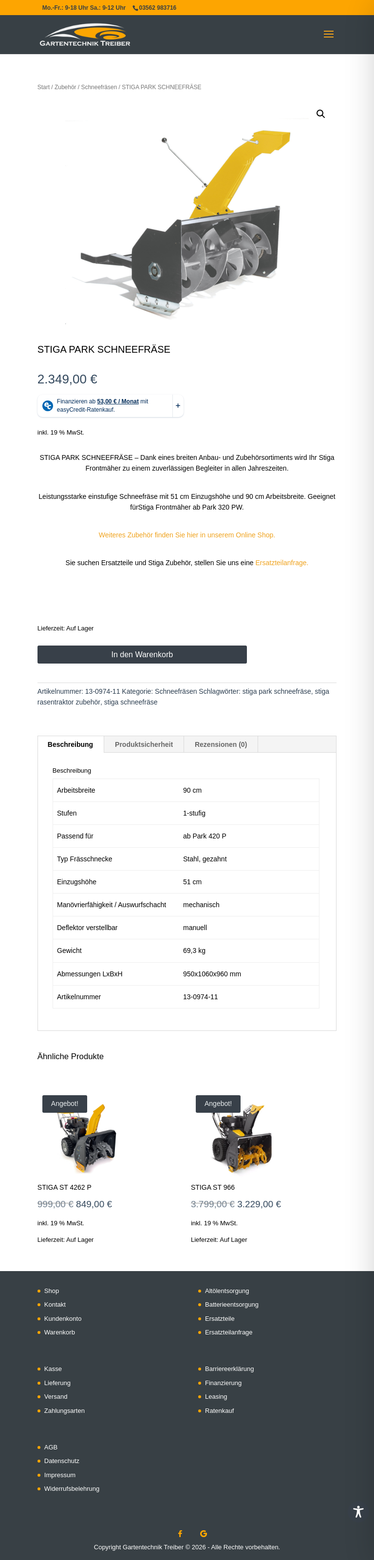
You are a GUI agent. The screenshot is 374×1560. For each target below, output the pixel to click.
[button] (321, 114)
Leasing (216, 1396)
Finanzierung (223, 1383)
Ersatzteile (220, 1318)
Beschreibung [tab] (70, 744)
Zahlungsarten (64, 1410)
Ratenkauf (219, 1410)
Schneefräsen (99, 87)
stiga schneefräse (131, 702)
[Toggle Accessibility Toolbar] (358, 1511)
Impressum (59, 1475)
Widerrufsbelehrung (71, 1488)
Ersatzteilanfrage (229, 1332)
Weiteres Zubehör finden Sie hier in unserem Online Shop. (187, 535)
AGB (50, 1447)
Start (43, 87)
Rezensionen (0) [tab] (221, 744)
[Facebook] (180, 1533)
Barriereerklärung (229, 1368)
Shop (51, 1290)
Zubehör (65, 87)
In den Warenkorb (142, 654)
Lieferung (57, 1383)
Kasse (53, 1368)
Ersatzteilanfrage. (281, 563)
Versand (56, 1396)
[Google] (203, 1533)
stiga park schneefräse (277, 691)
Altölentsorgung (227, 1290)
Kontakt (55, 1304)
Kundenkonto (63, 1318)
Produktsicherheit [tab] (144, 744)
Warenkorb (59, 1332)
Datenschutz (61, 1461)
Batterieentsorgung (232, 1304)
